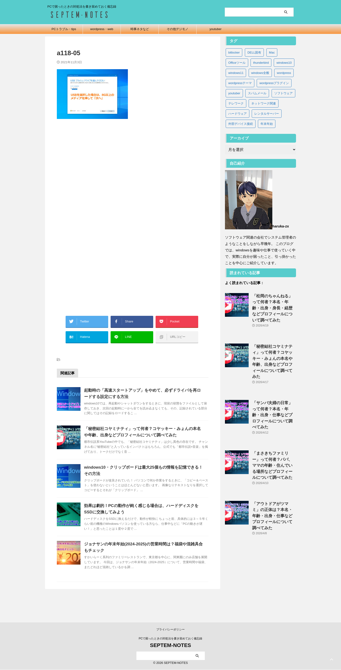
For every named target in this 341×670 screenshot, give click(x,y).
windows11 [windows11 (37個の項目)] (235, 73)
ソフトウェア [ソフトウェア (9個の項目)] (283, 93)
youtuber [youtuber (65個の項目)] (234, 93)
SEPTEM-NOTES (170, 646)
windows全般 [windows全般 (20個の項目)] (260, 73)
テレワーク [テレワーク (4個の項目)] (236, 103)
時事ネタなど (139, 29)
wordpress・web (101, 29)
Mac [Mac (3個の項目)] (272, 52)
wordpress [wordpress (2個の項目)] (284, 73)
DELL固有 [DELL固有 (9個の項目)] (254, 52)
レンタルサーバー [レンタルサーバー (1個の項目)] (266, 113)
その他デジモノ (177, 29)
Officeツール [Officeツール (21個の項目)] (237, 62)
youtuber (216, 29)
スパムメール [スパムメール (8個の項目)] (257, 93)
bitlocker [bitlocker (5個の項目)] (234, 52)
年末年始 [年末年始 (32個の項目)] (266, 124)
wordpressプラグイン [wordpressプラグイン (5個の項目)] (274, 83)
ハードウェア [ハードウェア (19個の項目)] (237, 113)
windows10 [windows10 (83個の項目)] (284, 62)
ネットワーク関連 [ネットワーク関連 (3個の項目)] (263, 103)
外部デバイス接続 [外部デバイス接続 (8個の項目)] (240, 124)
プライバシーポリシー (170, 630)
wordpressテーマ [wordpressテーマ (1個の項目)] (240, 83)
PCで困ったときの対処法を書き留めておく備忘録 (170, 639)
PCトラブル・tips (64, 29)
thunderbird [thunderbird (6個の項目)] (261, 62)
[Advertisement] (132, 174)
